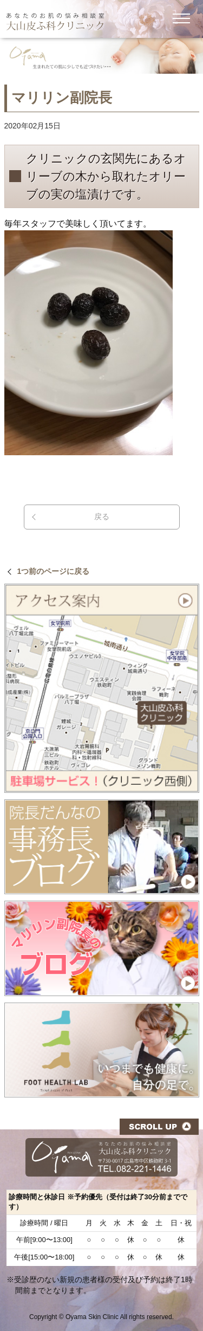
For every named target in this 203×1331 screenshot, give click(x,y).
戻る (101, 516)
